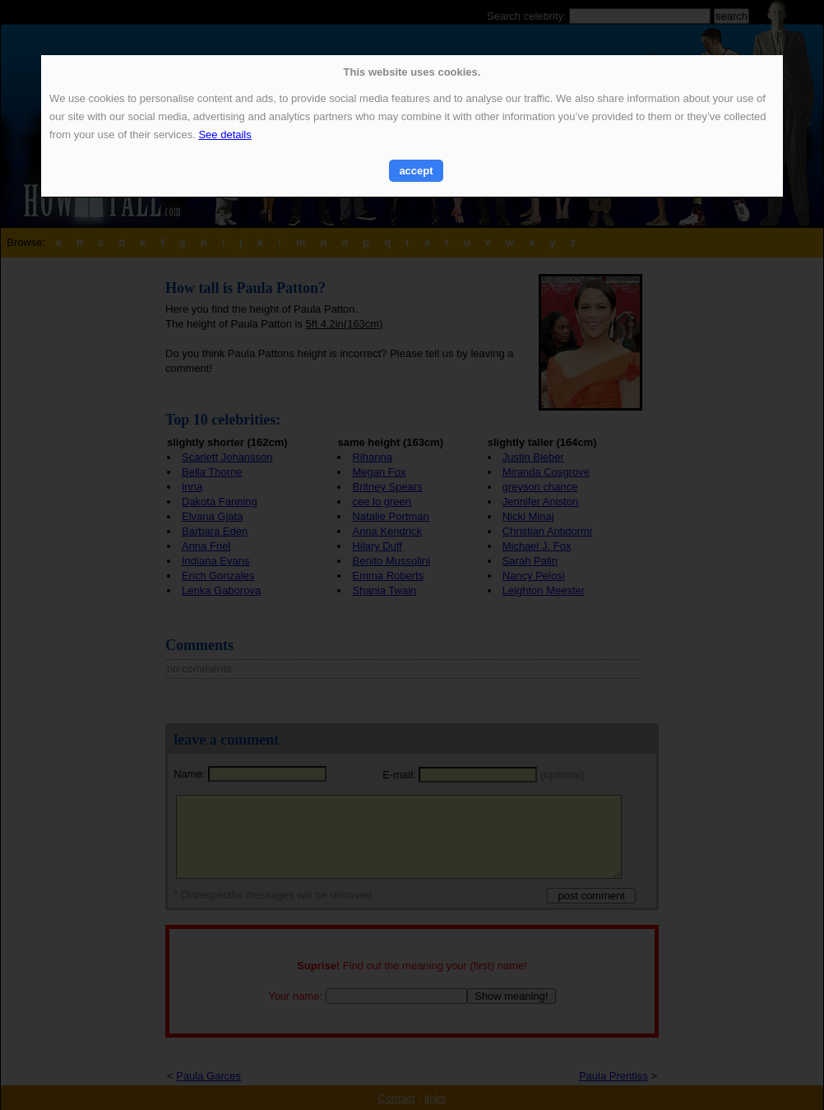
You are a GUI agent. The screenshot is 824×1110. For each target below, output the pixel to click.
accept (416, 171)
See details (224, 134)
